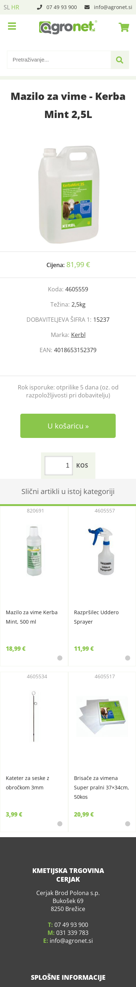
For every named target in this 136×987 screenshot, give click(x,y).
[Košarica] (122, 27)
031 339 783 (72, 922)
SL (7, 7)
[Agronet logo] (68, 27)
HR (15, 7)
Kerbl (78, 335)
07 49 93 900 (61, 7)
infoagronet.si (113, 7)
